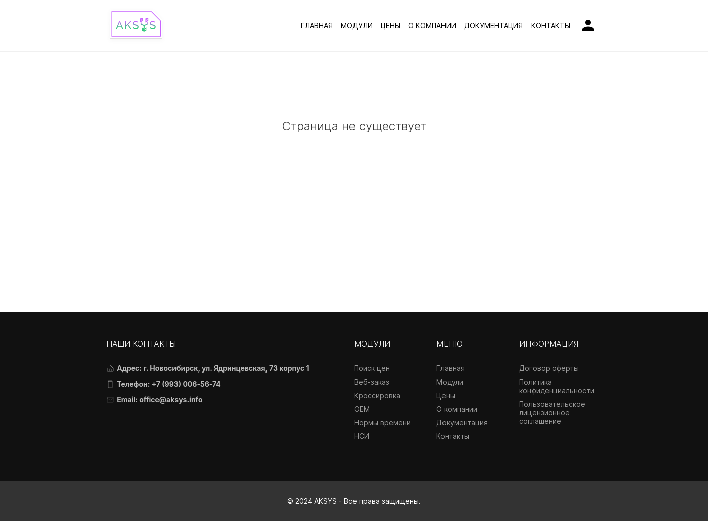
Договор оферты (549, 368)
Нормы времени (382, 422)
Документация (462, 422)
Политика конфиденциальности (556, 386)
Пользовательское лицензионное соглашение (552, 412)
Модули (449, 382)
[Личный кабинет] (588, 25)
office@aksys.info (170, 399)
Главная (450, 368)
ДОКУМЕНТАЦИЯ (493, 25)
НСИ (361, 436)
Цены (445, 395)
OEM (362, 409)
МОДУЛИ (357, 25)
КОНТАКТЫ (550, 25)
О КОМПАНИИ (432, 25)
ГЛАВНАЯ (317, 25)
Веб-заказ (371, 382)
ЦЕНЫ (390, 25)
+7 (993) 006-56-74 (186, 384)
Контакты (452, 436)
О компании (456, 409)
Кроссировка (377, 395)
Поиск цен (372, 368)
